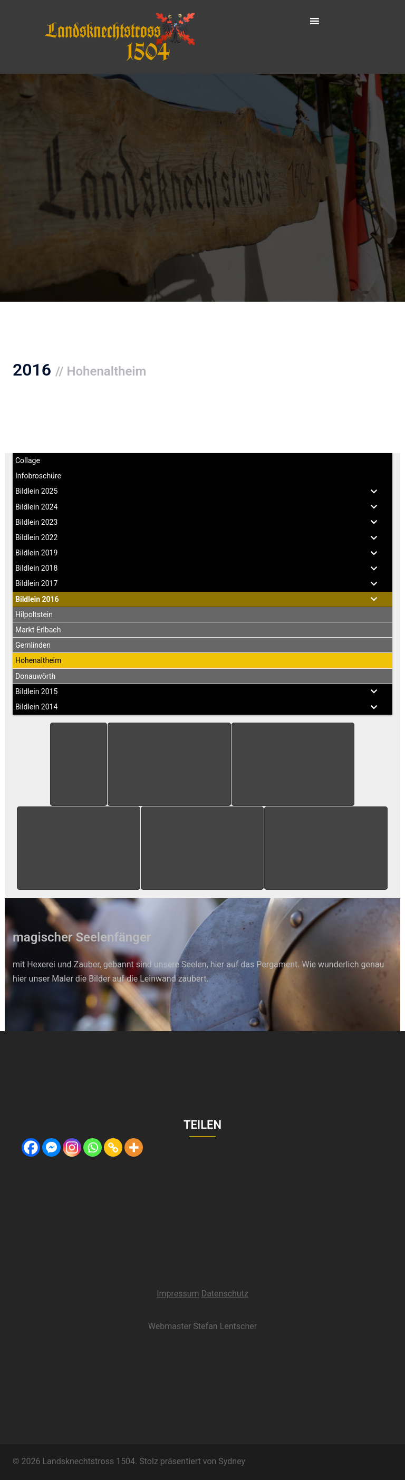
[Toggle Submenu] (373, 491)
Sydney (231, 1461)
